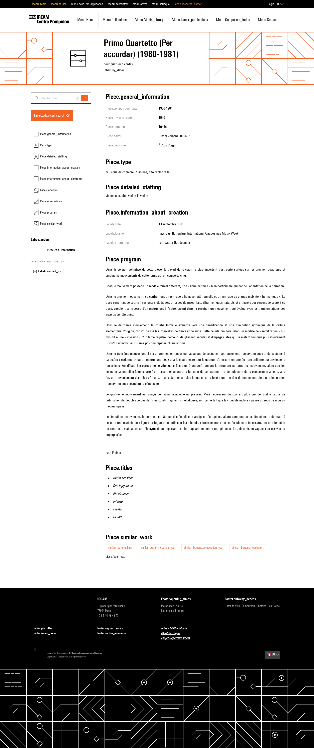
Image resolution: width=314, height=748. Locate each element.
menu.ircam (39, 4)
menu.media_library (149, 19)
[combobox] (61, 98)
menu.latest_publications (190, 19)
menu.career (58, 4)
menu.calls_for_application (87, 4)
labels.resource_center (188, 4)
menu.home (85, 19)
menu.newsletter (118, 4)
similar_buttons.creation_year (158, 547)
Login (271, 4)
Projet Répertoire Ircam (177, 638)
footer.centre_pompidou (114, 633)
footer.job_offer (45, 628)
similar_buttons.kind (120, 547)
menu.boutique (161, 4)
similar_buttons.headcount (247, 547)
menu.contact (268, 19)
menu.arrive (140, 4)
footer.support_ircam (112, 628)
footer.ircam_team (47, 633)
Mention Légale (173, 633)
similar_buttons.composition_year (203, 547)
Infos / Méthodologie (176, 628)
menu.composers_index (233, 19)
